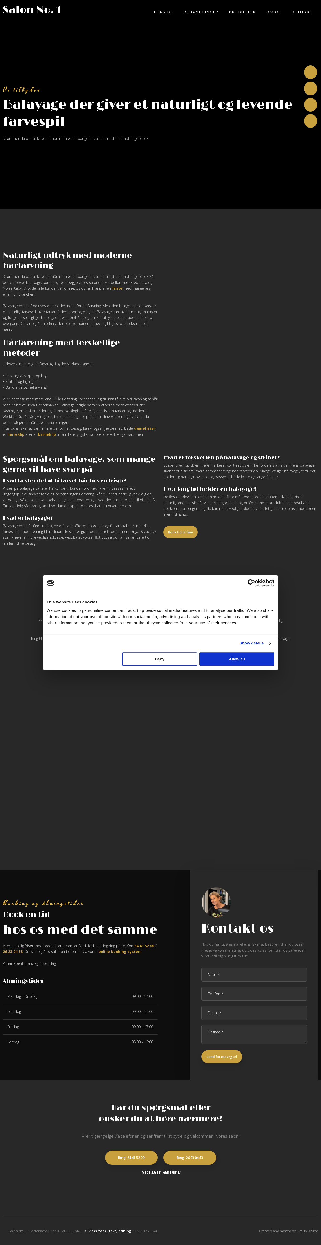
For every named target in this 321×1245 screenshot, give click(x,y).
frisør (117, 288)
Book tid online (180, 532)
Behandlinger (201, 11)
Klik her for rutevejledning (107, 1231)
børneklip (47, 434)
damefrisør (144, 428)
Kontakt (302, 11)
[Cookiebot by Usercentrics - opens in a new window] (251, 583)
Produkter (242, 11)
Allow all (237, 659)
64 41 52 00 (144, 945)
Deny (160, 659)
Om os (273, 11)
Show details (252, 643)
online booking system (120, 951)
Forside (163, 11)
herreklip (15, 434)
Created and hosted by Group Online (288, 1231)
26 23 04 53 (13, 951)
